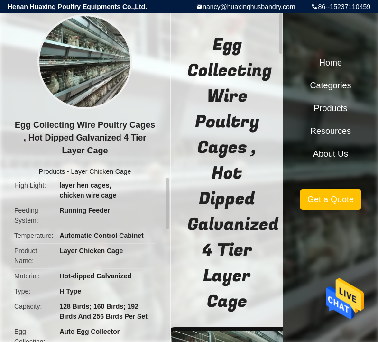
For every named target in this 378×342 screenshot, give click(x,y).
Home (330, 62)
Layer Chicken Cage (101, 171)
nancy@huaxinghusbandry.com (249, 6)
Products (52, 171)
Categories (330, 85)
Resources (330, 131)
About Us (330, 154)
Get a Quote (330, 199)
